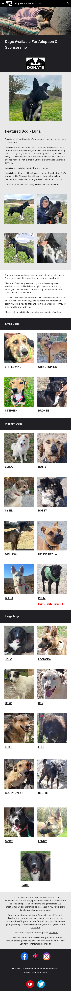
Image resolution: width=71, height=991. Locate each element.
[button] (3, 3)
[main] (35, 44)
